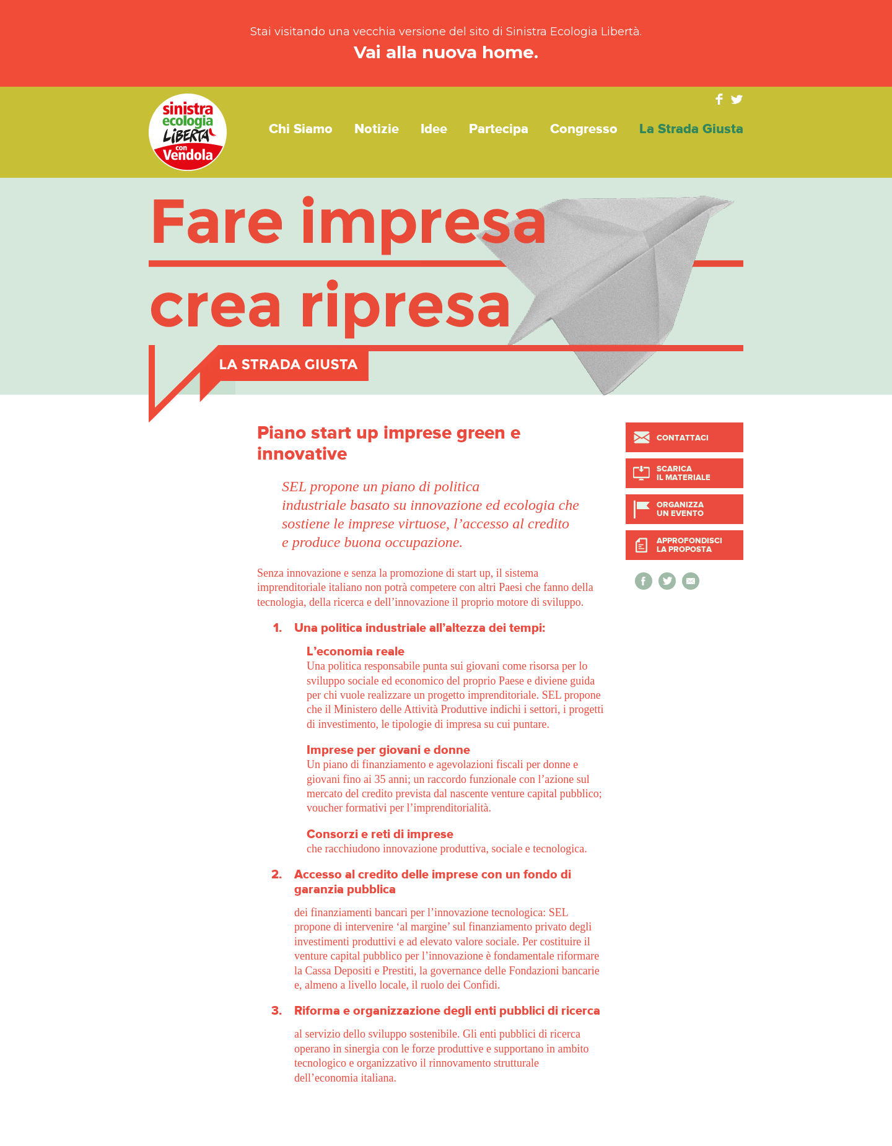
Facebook (719, 99)
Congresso (584, 129)
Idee (434, 129)
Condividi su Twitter (667, 581)
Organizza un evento (680, 509)
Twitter (737, 99)
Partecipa (498, 129)
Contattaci (683, 438)
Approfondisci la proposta (689, 545)
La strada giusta (691, 129)
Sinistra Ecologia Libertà (188, 132)
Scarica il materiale (684, 473)
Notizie (376, 129)
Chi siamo (301, 129)
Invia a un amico (690, 581)
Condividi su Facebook (643, 581)
